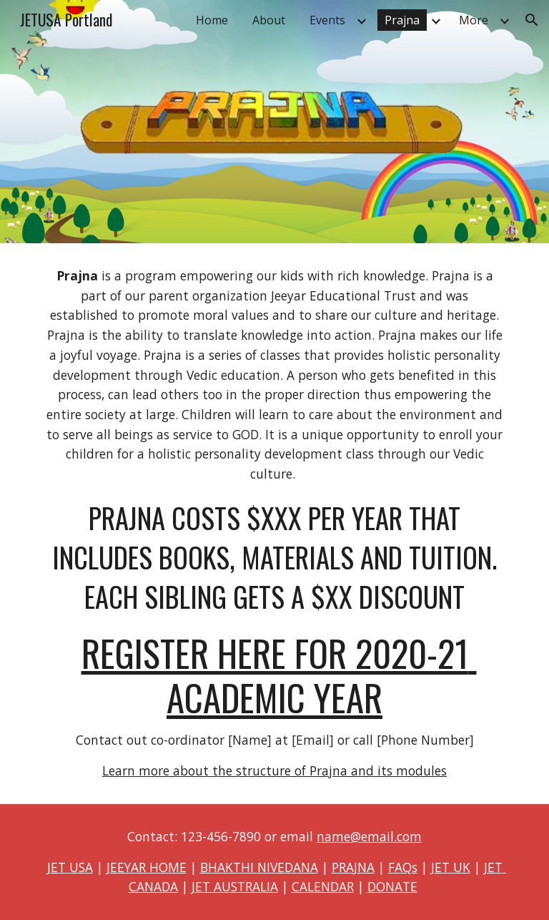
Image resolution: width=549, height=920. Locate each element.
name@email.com (369, 836)
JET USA (70, 867)
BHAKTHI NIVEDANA (259, 867)
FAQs (402, 867)
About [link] (268, 20)
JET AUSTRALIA (235, 886)
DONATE (392, 886)
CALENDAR (323, 886)
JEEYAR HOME (147, 867)
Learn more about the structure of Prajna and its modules (274, 770)
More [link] (473, 20)
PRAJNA (353, 867)
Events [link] (327, 20)
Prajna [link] (402, 20)
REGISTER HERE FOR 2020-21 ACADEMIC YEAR (279, 675)
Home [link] (212, 20)
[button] (532, 20)
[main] (274, 523)
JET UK (450, 867)
